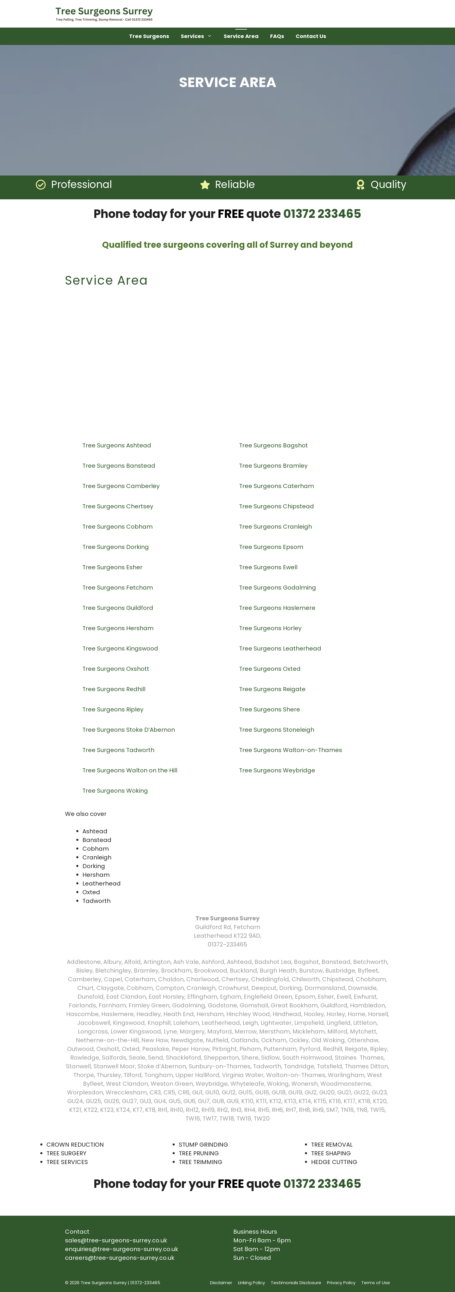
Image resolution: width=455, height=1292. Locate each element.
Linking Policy (251, 1283)
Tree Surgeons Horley (271, 628)
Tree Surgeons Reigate (273, 689)
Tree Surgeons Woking (115, 791)
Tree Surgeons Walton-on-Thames (291, 750)
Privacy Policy (341, 1283)
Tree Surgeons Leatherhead (281, 648)
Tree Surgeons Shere (270, 709)
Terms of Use (375, 1283)
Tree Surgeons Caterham (277, 486)
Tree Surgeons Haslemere (278, 608)
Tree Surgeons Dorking (116, 547)
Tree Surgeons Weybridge (278, 770)
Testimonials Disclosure (296, 1283)
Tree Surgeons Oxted (270, 669)
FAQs (277, 36)
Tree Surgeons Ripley (113, 709)
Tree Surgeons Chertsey (118, 506)
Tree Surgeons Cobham (118, 527)
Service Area (241, 36)
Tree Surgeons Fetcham (118, 587)
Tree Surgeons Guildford (118, 608)
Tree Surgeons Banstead (119, 466)
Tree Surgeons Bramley (274, 466)
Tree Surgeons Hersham (118, 628)
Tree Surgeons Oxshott (116, 669)
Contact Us (311, 36)
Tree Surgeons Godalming (278, 587)
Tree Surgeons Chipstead (277, 506)
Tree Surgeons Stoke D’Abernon (129, 730)
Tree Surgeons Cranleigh (276, 527)
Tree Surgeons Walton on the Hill (130, 770)
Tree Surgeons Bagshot (274, 445)
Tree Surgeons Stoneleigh (277, 730)
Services (199, 36)
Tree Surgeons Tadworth (119, 750)
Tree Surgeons (149, 36)
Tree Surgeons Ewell (269, 567)
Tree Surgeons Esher (113, 567)
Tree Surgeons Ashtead (117, 445)
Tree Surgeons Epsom (272, 547)
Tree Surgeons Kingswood (121, 648)
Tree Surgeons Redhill (114, 689)
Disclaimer (221, 1283)
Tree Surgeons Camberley (121, 486)
